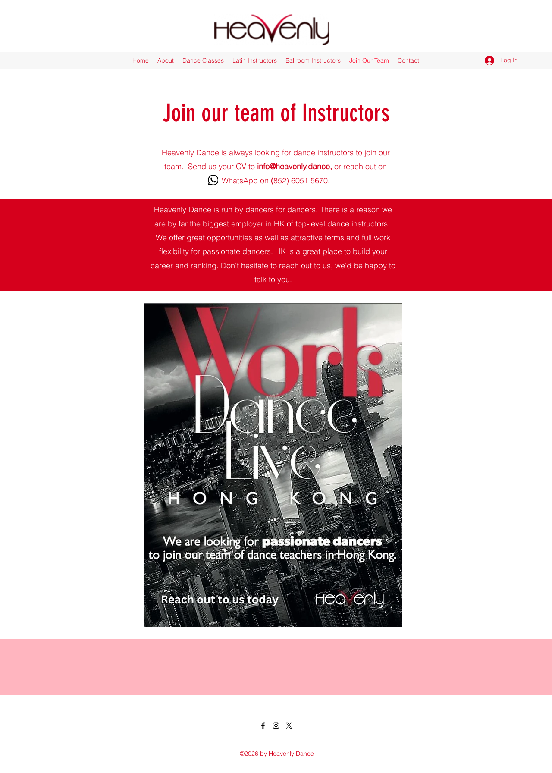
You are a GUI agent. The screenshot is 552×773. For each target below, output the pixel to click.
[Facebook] (263, 725)
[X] (289, 725)
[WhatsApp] (213, 180)
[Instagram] (276, 725)
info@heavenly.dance (293, 166)
